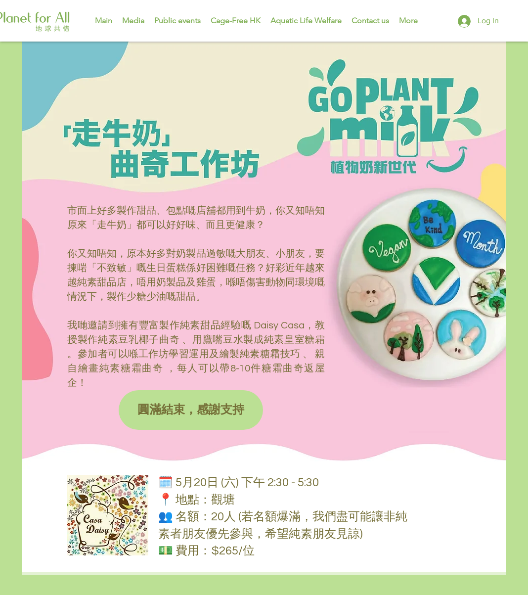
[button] (191, 410)
